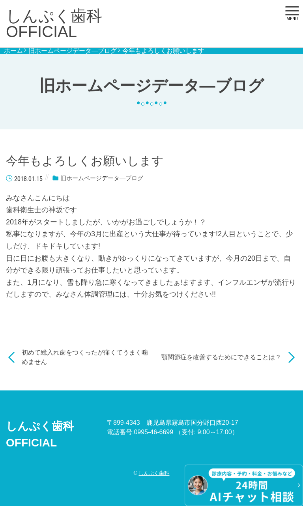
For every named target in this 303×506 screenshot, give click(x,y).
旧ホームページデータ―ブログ (72, 51)
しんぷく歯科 (153, 473)
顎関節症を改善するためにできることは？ (221, 357)
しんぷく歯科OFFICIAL (54, 23)
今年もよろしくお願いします (163, 51)
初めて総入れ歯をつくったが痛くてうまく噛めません (85, 357)
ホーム (13, 51)
